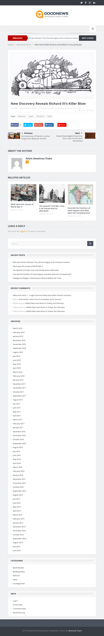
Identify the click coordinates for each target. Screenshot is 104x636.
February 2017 (18, 423)
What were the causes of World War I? (22, 205)
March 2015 (17, 515)
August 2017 (18, 399)
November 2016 (19, 435)
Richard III (40, 116)
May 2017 (17, 412)
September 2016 (19, 443)
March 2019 (17, 328)
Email (90, 110)
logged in (24, 231)
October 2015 (18, 487)
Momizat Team (75, 630)
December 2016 (19, 431)
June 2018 (17, 360)
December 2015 (19, 479)
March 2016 (17, 467)
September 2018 (19, 348)
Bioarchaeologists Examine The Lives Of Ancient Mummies (69, 138)
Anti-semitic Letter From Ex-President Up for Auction (40, 299)
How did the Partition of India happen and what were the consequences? (79, 210)
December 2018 (19, 340)
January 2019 (18, 336)
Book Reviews (18, 568)
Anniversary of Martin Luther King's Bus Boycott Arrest (35, 137)
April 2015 (17, 511)
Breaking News (63, 108)
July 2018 (16, 356)
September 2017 (19, 396)
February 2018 (18, 376)
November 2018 (19, 344)
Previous (27, 133)
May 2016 (17, 459)
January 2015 (18, 523)
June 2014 (17, 550)
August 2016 (18, 447)
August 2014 (18, 542)
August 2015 (18, 495)
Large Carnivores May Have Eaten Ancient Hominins (50, 295)
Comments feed (19, 608)
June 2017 (17, 407)
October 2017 (18, 392)
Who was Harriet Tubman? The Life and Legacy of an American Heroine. (53, 38)
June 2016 (17, 455)
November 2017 (19, 388)
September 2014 (19, 538)
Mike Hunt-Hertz (19, 295)
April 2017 (17, 415)
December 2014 (19, 526)
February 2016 (18, 471)
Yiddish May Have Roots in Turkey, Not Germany (44, 303)
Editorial (16, 575)
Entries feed (17, 604)
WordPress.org (19, 612)
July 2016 (16, 451)
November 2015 (19, 483)
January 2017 (18, 427)
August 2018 (18, 352)
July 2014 (16, 546)
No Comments (75, 108)
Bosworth (21, 116)
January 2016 (18, 475)
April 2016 (17, 463)
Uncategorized (19, 583)
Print (82, 110)
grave (31, 116)
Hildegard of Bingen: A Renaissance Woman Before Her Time (37, 278)
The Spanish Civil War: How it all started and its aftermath (51, 208)
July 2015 (16, 499)
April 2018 (17, 368)
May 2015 (17, 507)
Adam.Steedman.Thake (27, 108)
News (15, 579)
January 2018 (18, 380)
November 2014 (19, 530)
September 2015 (19, 491)
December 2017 (19, 384)
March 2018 (17, 372)
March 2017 (17, 419)
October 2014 (18, 534)
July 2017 (16, 404)
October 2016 (18, 439)
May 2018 (17, 364)
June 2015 (17, 503)
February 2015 (18, 519)
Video (49, 116)
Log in (15, 601)
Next (78, 133)
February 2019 (18, 332)
